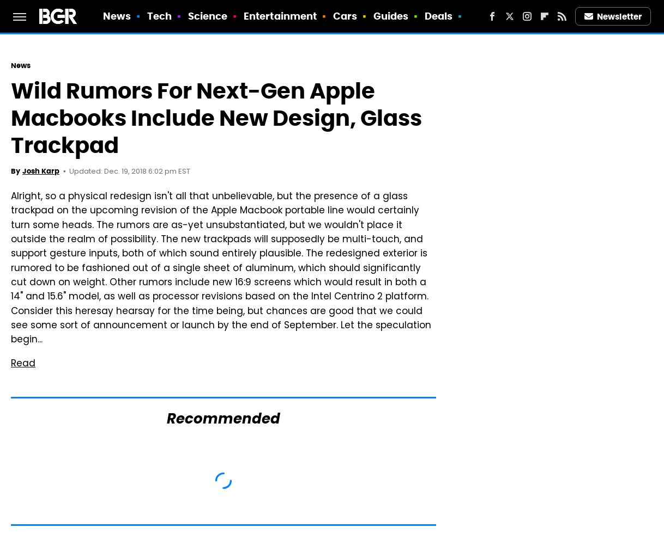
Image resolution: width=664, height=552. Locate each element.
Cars (345, 16)
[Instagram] (527, 16)
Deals (439, 16)
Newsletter (613, 16)
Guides (391, 16)
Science (208, 16)
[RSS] (562, 16)
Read (23, 364)
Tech (159, 16)
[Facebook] (492, 16)
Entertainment (280, 16)
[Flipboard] (544, 16)
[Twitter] (509, 16)
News (117, 16)
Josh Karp (40, 171)
